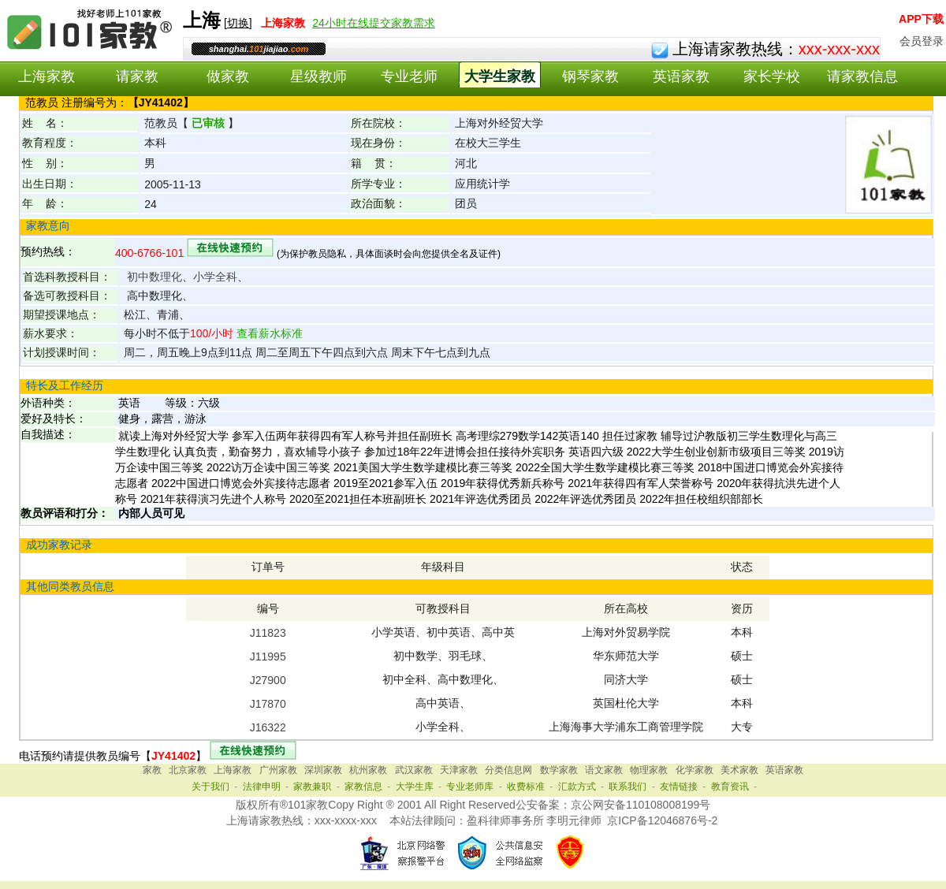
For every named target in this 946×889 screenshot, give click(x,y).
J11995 (268, 656)
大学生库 (415, 786)
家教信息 (363, 786)
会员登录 (921, 41)
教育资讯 (730, 786)
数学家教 (559, 770)
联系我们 (627, 786)
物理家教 (649, 770)
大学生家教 (499, 76)
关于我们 (210, 786)
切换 (238, 23)
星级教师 (318, 76)
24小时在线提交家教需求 (373, 23)
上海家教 (46, 76)
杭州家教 (368, 770)
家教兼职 (312, 786)
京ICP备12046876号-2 (662, 820)
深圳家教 (323, 770)
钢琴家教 (590, 76)
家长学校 (771, 76)
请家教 (137, 76)
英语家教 (681, 76)
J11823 (268, 633)
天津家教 (459, 770)
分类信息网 (508, 770)
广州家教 (278, 770)
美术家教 (739, 770)
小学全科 (215, 276)
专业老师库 (469, 786)
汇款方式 (577, 786)
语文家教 (604, 770)
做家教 (228, 76)
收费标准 (526, 786)
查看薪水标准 (268, 333)
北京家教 (188, 770)
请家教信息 (862, 76)
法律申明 (262, 786)
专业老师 (409, 76)
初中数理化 (154, 276)
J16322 (268, 727)
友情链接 (679, 786)
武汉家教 (414, 770)
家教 (152, 770)
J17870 (268, 703)
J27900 (268, 680)
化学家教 (694, 770)
